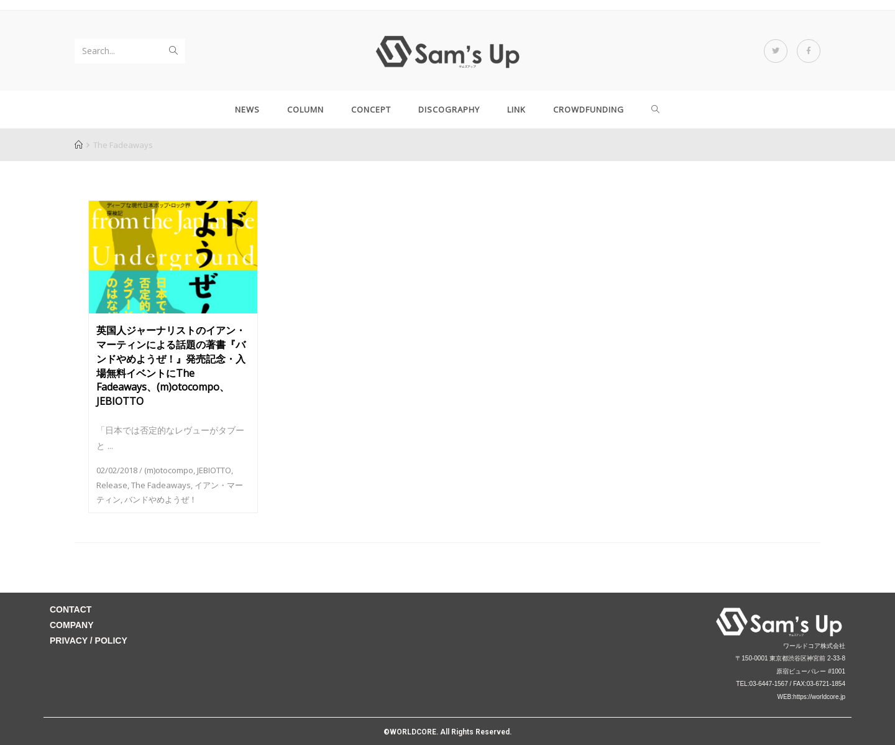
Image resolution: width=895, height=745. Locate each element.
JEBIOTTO (214, 470)
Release (111, 485)
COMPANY (72, 625)
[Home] (79, 144)
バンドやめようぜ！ (160, 499)
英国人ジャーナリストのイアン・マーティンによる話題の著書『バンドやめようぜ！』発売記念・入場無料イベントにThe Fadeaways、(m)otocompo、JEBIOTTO (171, 365)
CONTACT (70, 609)
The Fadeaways (161, 485)
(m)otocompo (168, 470)
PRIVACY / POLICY (88, 641)
